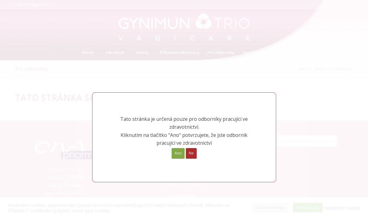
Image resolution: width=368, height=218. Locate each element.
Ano (178, 153)
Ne (191, 153)
